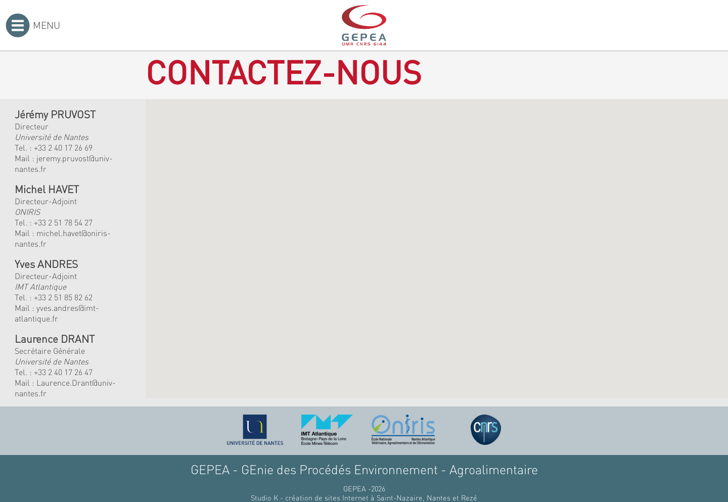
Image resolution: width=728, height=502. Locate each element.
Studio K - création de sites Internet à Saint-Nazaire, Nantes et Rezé (364, 497)
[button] (300, 215)
